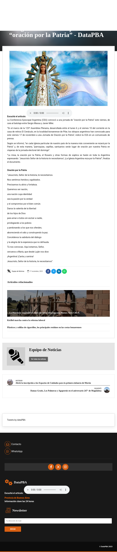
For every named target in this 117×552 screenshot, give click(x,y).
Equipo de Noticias (15, 271)
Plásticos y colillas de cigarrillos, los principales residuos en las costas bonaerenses (44, 327)
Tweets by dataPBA (16, 420)
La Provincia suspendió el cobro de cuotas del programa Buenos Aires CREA (44, 313)
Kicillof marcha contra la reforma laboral (26, 320)
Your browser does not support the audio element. (49, 113)
